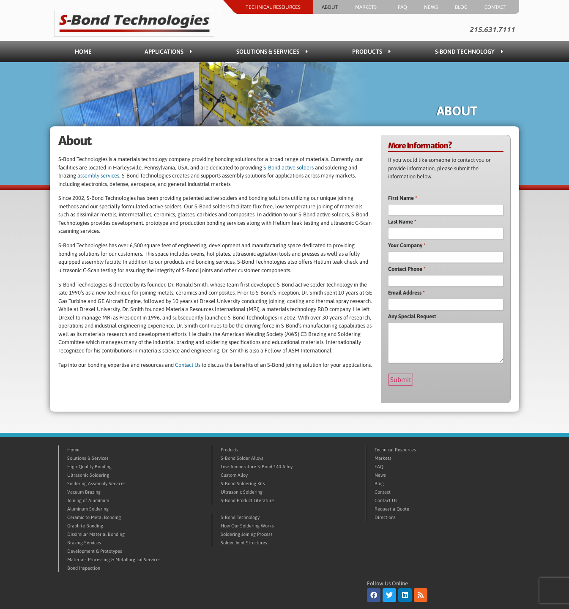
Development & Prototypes (94, 549)
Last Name (402, 221)
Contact (497, 7)
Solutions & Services (272, 51)
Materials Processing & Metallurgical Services (114, 558)
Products (371, 51)
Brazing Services (84, 541)
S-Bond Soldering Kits (243, 482)
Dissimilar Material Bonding (96, 532)
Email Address (406, 292)
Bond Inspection (83, 566)
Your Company (407, 245)
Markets (368, 7)
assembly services (98, 175)
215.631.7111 (492, 29)
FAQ (402, 7)
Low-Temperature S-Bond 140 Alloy (257, 465)
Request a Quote (392, 507)
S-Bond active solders (289, 167)
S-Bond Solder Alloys (242, 456)
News (431, 7)
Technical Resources (275, 7)
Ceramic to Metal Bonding (94, 516)
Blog (461, 7)
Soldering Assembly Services (96, 482)
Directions (385, 516)
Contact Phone (407, 269)
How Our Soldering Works (247, 524)
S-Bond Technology (469, 51)
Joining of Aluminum (88, 499)
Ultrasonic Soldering (88, 473)
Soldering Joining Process (247, 532)
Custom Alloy (234, 473)
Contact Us (188, 365)
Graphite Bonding (85, 524)
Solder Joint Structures (244, 541)
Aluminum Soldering (88, 507)
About (330, 7)
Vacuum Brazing (84, 490)
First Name (402, 198)
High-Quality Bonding (89, 465)
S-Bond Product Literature (247, 499)
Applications (168, 51)
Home (83, 51)
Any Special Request (412, 316)
